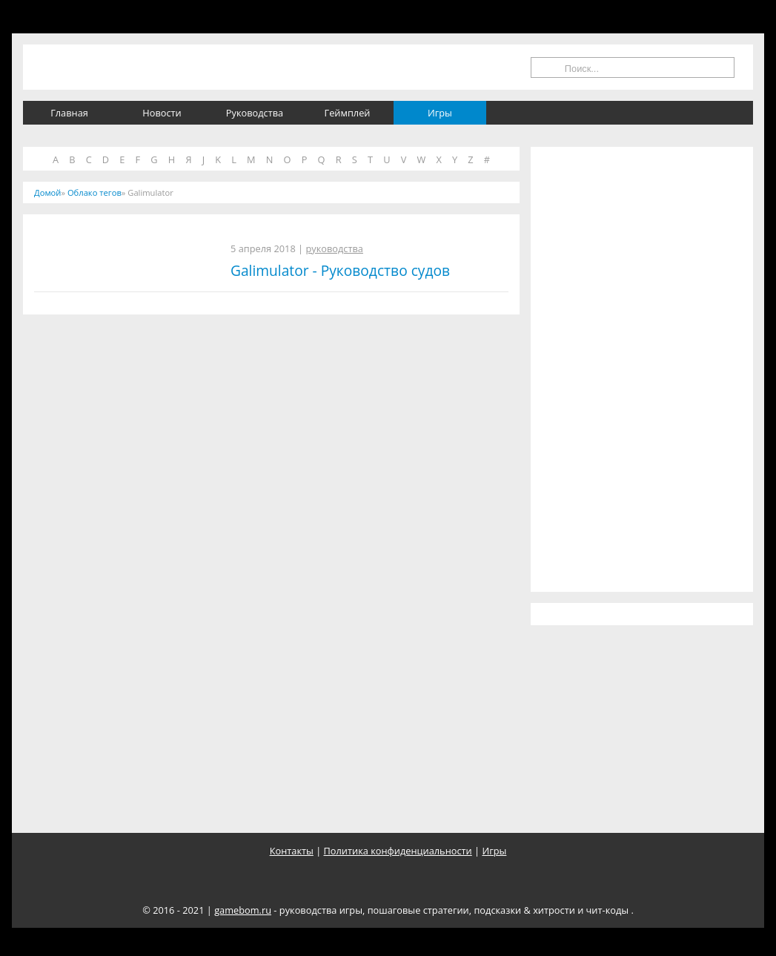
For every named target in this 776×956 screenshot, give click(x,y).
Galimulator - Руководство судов (340, 270)
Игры (440, 112)
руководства (334, 248)
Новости (161, 112)
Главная (69, 112)
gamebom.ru (242, 910)
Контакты (292, 850)
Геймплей (348, 112)
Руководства (254, 112)
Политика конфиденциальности (398, 850)
